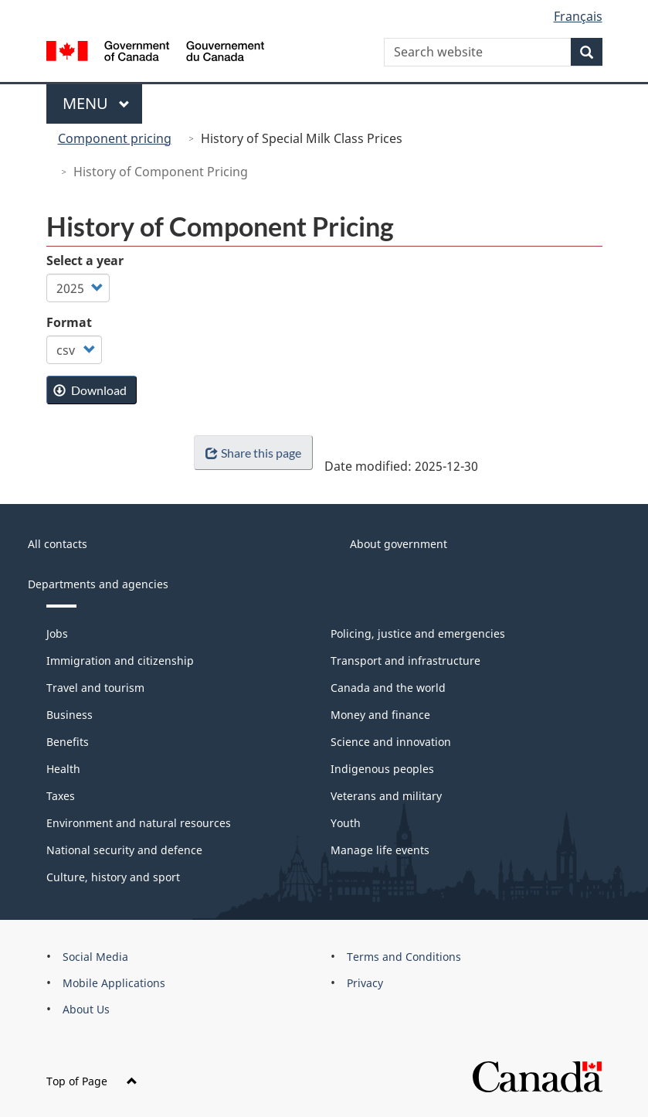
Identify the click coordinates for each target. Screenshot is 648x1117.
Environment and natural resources (138, 823)
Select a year (85, 260)
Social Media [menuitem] (95, 956)
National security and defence (124, 850)
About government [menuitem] (398, 543)
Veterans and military (386, 795)
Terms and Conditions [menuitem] (404, 956)
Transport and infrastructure (405, 660)
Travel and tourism (95, 687)
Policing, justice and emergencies (418, 633)
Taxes (60, 795)
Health (63, 768)
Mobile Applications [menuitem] (114, 983)
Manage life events (380, 850)
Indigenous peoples (382, 768)
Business (69, 714)
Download (90, 390)
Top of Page (91, 1081)
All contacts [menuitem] (57, 543)
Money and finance (380, 714)
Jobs (57, 633)
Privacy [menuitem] (365, 983)
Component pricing (114, 138)
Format (69, 322)
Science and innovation (391, 741)
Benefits (67, 741)
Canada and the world (388, 687)
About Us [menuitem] (86, 1009)
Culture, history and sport (113, 877)
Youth (346, 823)
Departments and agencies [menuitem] (98, 584)
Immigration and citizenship (120, 660)
